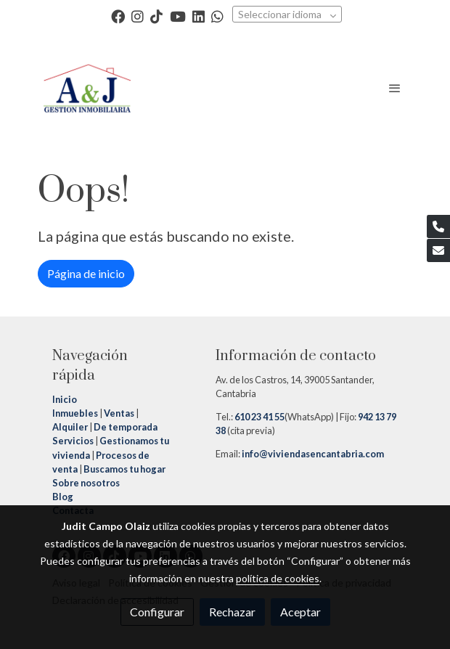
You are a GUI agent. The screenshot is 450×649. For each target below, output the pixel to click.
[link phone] (438, 226)
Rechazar (232, 612)
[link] (87, 88)
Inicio (65, 399)
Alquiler (70, 427)
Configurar (157, 612)
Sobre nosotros (86, 483)
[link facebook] (118, 16)
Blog (62, 496)
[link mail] (438, 250)
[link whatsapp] (217, 16)
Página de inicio (86, 273)
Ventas (118, 413)
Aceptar (300, 612)
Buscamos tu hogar (123, 469)
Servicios (73, 440)
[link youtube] (178, 16)
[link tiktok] (156, 16)
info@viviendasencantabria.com (312, 454)
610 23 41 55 (259, 417)
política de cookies (277, 578)
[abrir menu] (394, 87)
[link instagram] (137, 16)
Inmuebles (75, 413)
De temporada (126, 427)
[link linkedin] (198, 16)
